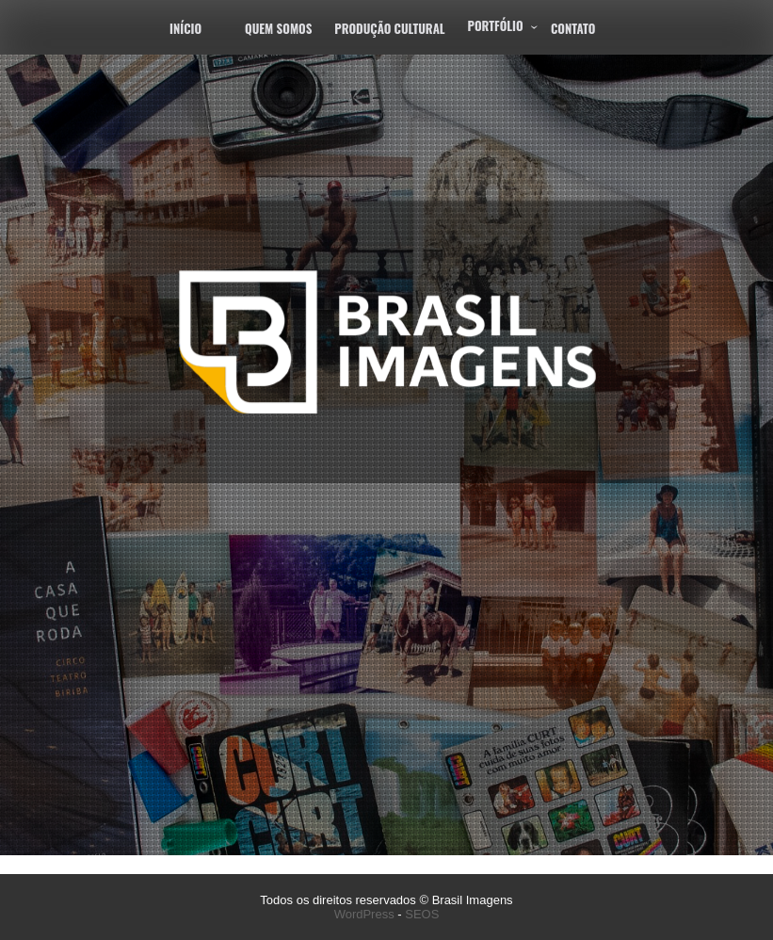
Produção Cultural (389, 28)
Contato (573, 28)
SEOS (422, 914)
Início (185, 28)
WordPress (364, 914)
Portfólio (495, 25)
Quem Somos (278, 28)
